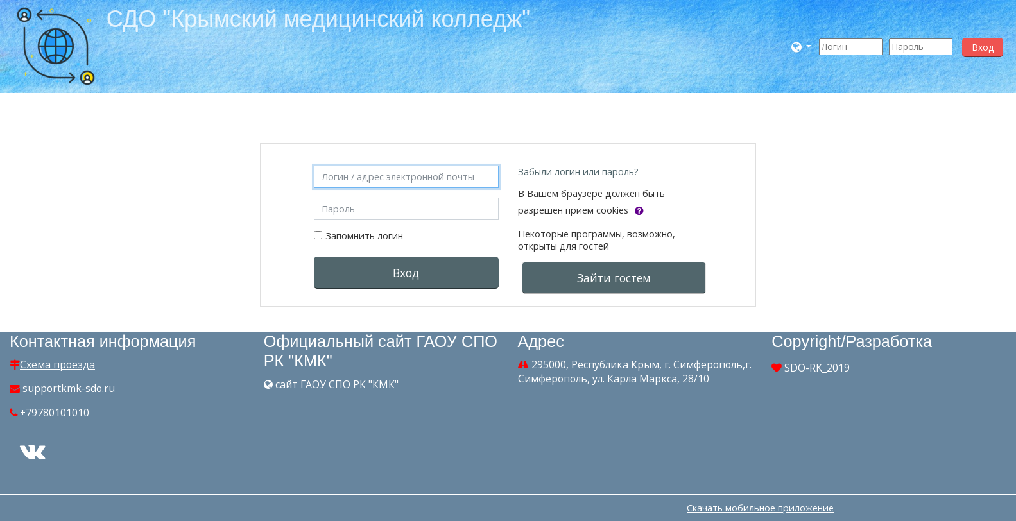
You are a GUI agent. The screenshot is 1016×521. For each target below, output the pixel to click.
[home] (56, 45)
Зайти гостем (614, 278)
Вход (983, 47)
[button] (801, 46)
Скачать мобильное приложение (760, 508)
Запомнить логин (364, 236)
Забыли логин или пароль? (578, 172)
